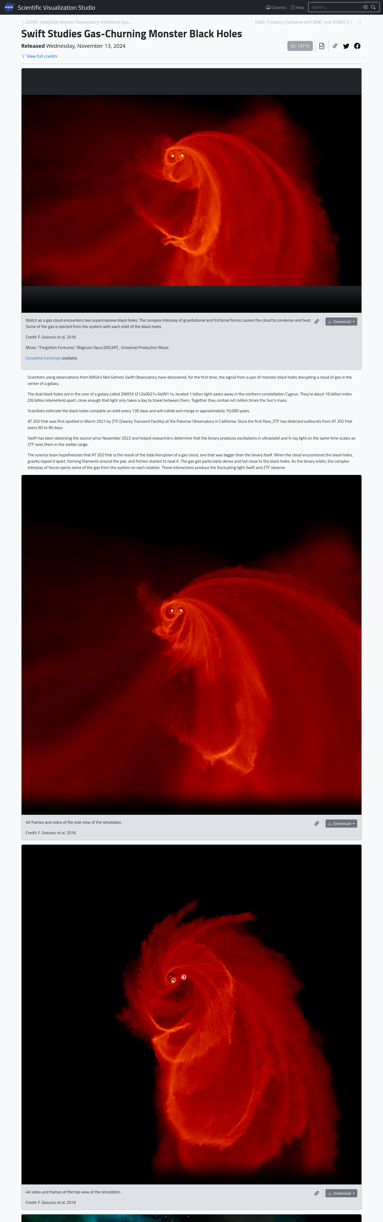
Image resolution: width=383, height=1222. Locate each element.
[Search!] (374, 7)
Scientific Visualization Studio (56, 7)
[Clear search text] (364, 7)
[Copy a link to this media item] (317, 321)
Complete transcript (43, 358)
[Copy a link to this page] (335, 46)
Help (297, 7)
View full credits (39, 56)
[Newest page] (360, 22)
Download (340, 321)
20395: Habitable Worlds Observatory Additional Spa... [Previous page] (78, 22)
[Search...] (334, 7)
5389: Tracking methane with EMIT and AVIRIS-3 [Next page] (302, 22)
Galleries (276, 7)
